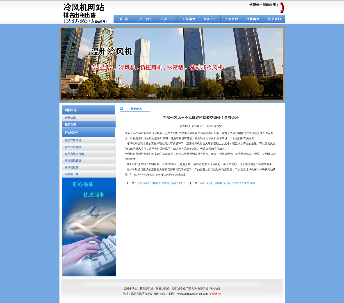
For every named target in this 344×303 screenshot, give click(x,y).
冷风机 (176, 288)
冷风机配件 (70, 167)
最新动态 (69, 124)
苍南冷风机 (146, 288)
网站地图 (215, 288)
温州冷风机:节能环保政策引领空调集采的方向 (227, 183)
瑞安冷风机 (162, 288)
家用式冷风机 (71, 147)
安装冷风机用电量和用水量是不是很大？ (161, 183)
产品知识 (69, 117)
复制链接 (214, 293)
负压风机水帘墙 (73, 153)
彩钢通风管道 (71, 160)
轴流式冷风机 (71, 140)
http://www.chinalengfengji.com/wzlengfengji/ (159, 174)
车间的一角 (70, 174)
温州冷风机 (145, 138)
